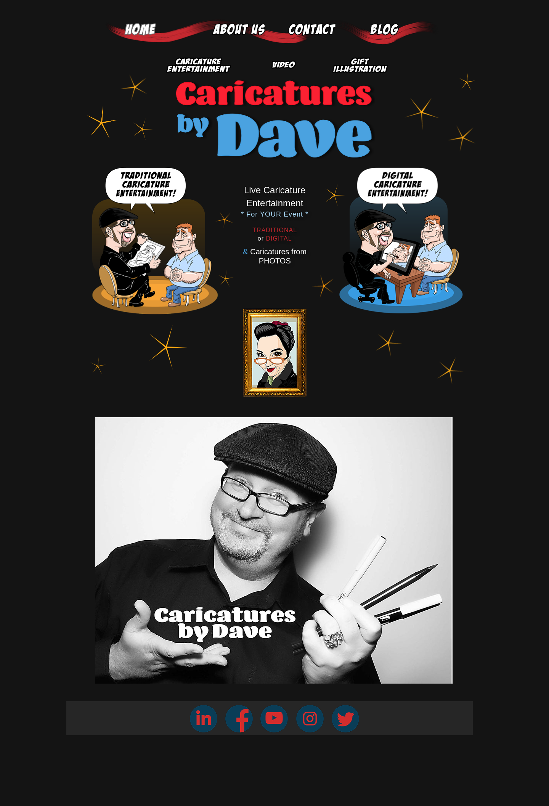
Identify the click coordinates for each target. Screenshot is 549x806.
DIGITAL (275, 238)
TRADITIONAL (274, 230)
